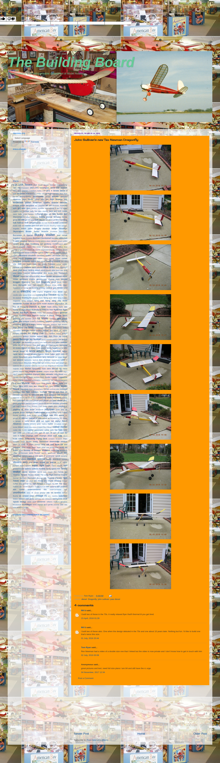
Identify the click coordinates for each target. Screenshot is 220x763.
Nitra (22, 389)
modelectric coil (47, 380)
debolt (37, 270)
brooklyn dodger (50, 229)
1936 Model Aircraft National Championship (50, 185)
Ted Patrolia (58, 472)
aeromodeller (38, 196)
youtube (56, 505)
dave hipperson (61, 267)
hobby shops (57, 328)
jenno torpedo (47, 339)
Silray (23, 447)
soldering (55, 450)
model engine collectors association (27, 380)
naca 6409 (23, 386)
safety (46, 430)
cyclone (16, 267)
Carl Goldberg (32, 244)
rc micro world (28, 421)
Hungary (16, 333)
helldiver (54, 324)
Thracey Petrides (54, 478)
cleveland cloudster (27, 255)
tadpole (59, 465)
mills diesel (58, 374)
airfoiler (55, 196)
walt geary (30, 499)
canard (54, 241)
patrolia (35, 400)
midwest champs (32, 374)
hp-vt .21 (58, 330)
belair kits (47, 214)
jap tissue (63, 336)
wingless (64, 502)
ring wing (32, 427)
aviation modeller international (42, 208)
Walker (15, 499)
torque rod (50, 484)
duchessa (22, 285)
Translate (31, 142)
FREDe (45, 310)
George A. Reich (47, 316)
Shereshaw (43, 442)
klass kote (35, 348)
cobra (40, 258)
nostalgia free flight (21, 392)
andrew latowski (59, 202)
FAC (62, 295)
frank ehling (52, 307)
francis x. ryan (37, 306)
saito (52, 430)
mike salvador (46, 374)
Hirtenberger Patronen (43, 328)
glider (15, 321)
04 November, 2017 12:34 (93, 672)
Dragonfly (92, 599)
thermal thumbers (20, 478)
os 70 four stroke (26, 398)
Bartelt (40, 214)
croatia (44, 264)
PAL (45, 397)
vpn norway (15, 127)
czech (22, 267)
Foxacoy (24, 307)
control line (35, 261)
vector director (40, 493)
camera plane (45, 241)
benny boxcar (45, 217)
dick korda (48, 273)
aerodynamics (25, 196)
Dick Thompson (60, 273)
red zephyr (56, 421)
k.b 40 (23, 345)
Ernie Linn (31, 295)
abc (43, 194)
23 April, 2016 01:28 (90, 618)
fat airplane (17, 298)
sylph (48, 465)
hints (30, 327)
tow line (58, 484)
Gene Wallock (33, 316)
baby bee (33, 211)
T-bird (54, 465)
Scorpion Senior (19, 442)
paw (50, 400)
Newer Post (81, 733)
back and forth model (58, 211)
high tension (62, 324)
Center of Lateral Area (58, 247)
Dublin (64, 282)
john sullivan (103, 599)
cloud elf (64, 256)
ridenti (26, 427)
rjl (36, 427)
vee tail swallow (54, 493)
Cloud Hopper (18, 258)
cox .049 (17, 264)
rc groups (17, 421)
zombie (26, 507)
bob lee (41, 223)
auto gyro (25, 208)
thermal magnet (60, 475)
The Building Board (71, 62)
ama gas (44, 199)
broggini (37, 229)
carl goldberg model (48, 244)
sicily (43, 444)
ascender (55, 205)
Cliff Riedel (56, 256)
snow (21, 450)
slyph (38, 447)
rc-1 (38, 421)
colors (45, 258)
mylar (61, 383)
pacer (39, 398)
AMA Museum (56, 199)
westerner (41, 502)
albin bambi (27, 199)
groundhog (17, 324)
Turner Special (40, 487)
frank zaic (63, 307)
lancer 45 (24, 351)
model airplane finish (36, 377)
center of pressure (19, 250)
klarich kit (25, 348)
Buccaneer (63, 231)
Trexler (25, 487)
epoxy (25, 295)
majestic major (18, 369)
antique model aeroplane (23, 205)
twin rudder (19, 489)
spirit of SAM (33, 456)
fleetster (35, 298)
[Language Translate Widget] (28, 138)
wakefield (63, 496)
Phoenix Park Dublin (39, 406)
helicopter (46, 324)
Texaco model (34, 475)
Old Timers (62, 395)
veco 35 (30, 493)
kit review (17, 348)
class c (15, 256)
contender (26, 261)
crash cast (37, 264)
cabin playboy (21, 241)
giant (34, 319)
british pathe (27, 229)
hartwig (39, 324)
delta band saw (57, 270)
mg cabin (59, 371)
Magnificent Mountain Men (57, 366)
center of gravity (43, 247)
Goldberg (33, 321)
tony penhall (23, 484)
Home (141, 733)
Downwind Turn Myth (31, 282)
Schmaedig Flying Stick (36, 439)
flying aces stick (50, 298)
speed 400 (62, 453)
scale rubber (18, 439)
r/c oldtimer (23, 418)
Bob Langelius (31, 223)
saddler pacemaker (36, 430)
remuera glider (35, 424)
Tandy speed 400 (53, 469)
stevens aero (20, 462)
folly (59, 301)
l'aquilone (56, 348)
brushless (53, 231)
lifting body (28, 363)
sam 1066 (17, 433)
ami (65, 199)
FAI (65, 295)
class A (64, 253)
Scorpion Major (61, 439)
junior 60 (16, 345)
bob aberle (40, 220)
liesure (20, 363)
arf (47, 205)
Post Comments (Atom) (97, 740)
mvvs (43, 383)
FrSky (39, 313)
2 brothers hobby (35, 191)
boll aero (39, 226)
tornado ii (41, 484)
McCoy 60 (57, 368)
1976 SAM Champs (20, 191)
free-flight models (28, 312)
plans (56, 406)
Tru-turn (31, 487)
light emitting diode (48, 363)
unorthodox (19, 492)
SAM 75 (16, 436)
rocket (40, 427)
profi (59, 412)
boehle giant (30, 226)
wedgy (23, 502)
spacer (44, 453)
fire (30, 298)
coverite (57, 261)
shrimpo (37, 444)
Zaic (62, 505)
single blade (31, 447)
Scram (29, 442)
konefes (43, 348)
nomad (46, 389)
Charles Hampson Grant (58, 250)
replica (44, 424)
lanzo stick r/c (61, 354)
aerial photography (52, 194)
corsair (42, 261)
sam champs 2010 (43, 436)
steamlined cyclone (60, 459)
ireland (39, 336)
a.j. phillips (37, 194)
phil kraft (16, 406)
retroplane (57, 424)
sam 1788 (26, 433)
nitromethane (38, 389)
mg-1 (65, 371)
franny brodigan (19, 310)
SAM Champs (26, 436)
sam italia (57, 436)
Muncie (26, 383)
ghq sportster (26, 319)
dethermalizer (36, 273)
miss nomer (23, 377)
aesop (48, 196)
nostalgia (63, 389)
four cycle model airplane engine (46, 304)
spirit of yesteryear (47, 456)
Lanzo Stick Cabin (46, 354)
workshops (27, 504)
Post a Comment (86, 678)
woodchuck (17, 505)
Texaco (24, 475)
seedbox (12, 127)
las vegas (58, 357)
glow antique (24, 321)
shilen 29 (24, 444)
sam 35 (42, 433)
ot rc (35, 398)
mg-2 (15, 374)
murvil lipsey (35, 383)
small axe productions (50, 447)
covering (49, 261)
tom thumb (48, 481)
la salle (64, 348)
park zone (29, 400)
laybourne (28, 360)
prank (48, 412)
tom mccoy (38, 481)
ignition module (29, 336)
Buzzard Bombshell (42, 238)
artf (50, 205)
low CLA (41, 366)
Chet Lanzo (49, 252)
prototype (22, 415)
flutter (41, 298)
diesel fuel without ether (30, 276)
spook (57, 456)
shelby (35, 442)
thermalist (32, 478)
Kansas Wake (31, 345)
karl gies (41, 345)
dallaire (28, 267)
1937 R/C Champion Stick (42, 188)
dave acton (49, 267)
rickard (20, 427)
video (31, 496)
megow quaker (36, 371)
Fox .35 (64, 304)
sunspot (16, 465)
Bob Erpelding (61, 220)
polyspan (49, 409)
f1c (58, 295)
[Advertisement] (140, 708)
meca (65, 369)
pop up (64, 410)
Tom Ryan (86, 647)
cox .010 (64, 261)
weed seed (31, 502)
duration (40, 285)
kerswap (63, 345)
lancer (16, 351)
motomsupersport (60, 380)
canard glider (18, 244)
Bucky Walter (45, 235)
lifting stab (36, 363)
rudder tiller (17, 430)
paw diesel (115, 599)
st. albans (22, 459)
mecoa (15, 371)
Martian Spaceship (33, 369)
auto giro (17, 208)
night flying (49, 386)
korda (49, 348)
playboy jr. (63, 406)
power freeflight (26, 412)
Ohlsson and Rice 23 (57, 392)
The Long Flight (47, 475)
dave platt (17, 270)
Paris (15, 400)
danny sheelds (37, 267)
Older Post (200, 733)
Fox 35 (16, 307)
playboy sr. (18, 409)
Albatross (17, 199)
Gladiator (53, 319)
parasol (64, 398)
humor (64, 330)
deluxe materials (23, 273)
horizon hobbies (36, 330)
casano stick (31, 247)
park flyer (21, 401)
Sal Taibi (58, 430)
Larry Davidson (35, 357)
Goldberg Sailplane (45, 321)
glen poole (62, 318)
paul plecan (44, 401)
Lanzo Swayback (20, 357)
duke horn (32, 285)
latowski (20, 360)
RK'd (83, 610)
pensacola (42, 403)
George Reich (61, 316)
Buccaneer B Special (23, 235)
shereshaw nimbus (58, 441)
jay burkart (35, 339)
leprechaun (56, 360)
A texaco (29, 194)
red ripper (45, 421)
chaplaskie (45, 250)
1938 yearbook (61, 188)
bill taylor (31, 220)
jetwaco (55, 339)
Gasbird (22, 316)
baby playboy (43, 211)
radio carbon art (44, 418)
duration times (50, 285)
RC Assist (63, 418)
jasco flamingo (21, 339)
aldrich (37, 199)
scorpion (51, 439)
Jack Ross (53, 336)
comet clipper (55, 258)
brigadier (16, 229)
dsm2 (53, 282)
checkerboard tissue (21, 253)
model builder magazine (56, 377)
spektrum (17, 456)
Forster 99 (27, 303)
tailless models (38, 469)
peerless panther (32, 403)
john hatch (43, 342)
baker (15, 214)
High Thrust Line (20, 328)
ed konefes (33, 288)
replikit (50, 424)
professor (54, 412)
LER (63, 360)
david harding (28, 270)
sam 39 (49, 433)
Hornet (46, 330)
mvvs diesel (52, 383)
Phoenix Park (25, 406)
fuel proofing (48, 313)
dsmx (59, 282)
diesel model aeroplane (51, 276)
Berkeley (57, 217)
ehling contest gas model (51, 288)
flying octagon (27, 301)
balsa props (22, 214)
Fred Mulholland (34, 310)
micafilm (21, 374)
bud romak (62, 235)
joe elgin (17, 342)
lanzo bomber (53, 351)
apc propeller (40, 205)
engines (40, 292)
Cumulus (51, 264)
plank (50, 406)
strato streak (39, 462)
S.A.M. (24, 430)
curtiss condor (61, 264)
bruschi (45, 231)
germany (16, 319)
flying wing (50, 301)
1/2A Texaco (25, 184)
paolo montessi (54, 397)
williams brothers (53, 502)
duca (15, 285)
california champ (34, 241)
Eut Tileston (50, 294)
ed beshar (24, 288)
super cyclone (25, 465)
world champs (38, 505)
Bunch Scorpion (27, 238)
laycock (35, 360)
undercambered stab (58, 489)
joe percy (35, 342)
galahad (63, 312)
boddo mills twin (19, 226)
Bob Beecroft (50, 220)
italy (45, 336)
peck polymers (19, 403)
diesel (84, 599)
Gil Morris (42, 318)
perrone (49, 403)
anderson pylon (22, 202)
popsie (16, 412)
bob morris (48, 223)
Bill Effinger (22, 220)
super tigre (38, 465)
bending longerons (31, 217)
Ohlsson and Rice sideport (43, 395)
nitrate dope (28, 389)
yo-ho (50, 505)
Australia (63, 205)
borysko (47, 226)
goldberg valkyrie (60, 321)
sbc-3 (65, 436)
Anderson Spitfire (41, 202)
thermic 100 (41, 478)
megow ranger (48, 371)
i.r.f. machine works (53, 333)
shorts (31, 444)
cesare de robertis (33, 250)
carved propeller (19, 247)
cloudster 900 (31, 258)
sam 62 (63, 433)
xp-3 (45, 505)
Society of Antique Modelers (37, 450)
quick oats (48, 415)
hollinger (25, 330)
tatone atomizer (29, 472)
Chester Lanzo (37, 252)
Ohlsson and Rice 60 (22, 395)
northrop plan (54, 389)
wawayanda (57, 499)
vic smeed (24, 496)
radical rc (33, 418)
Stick (30, 462)
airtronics (64, 196)
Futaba (56, 313)
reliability (26, 424)
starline (49, 459)
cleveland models (44, 256)
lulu (46, 366)
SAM (65, 430)
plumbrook (39, 409)
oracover (16, 398)
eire (18, 292)
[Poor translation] (11, 19)
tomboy (57, 481)
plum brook (30, 410)
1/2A (15, 185)
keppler (56, 345)
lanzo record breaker (27, 354)
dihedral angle (54, 279)
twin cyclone (51, 487)
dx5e (60, 285)
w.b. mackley (53, 496)
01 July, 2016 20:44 (90, 638)
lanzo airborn (36, 351)
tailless (28, 469)
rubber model (60, 426)
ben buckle (57, 214)
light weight (60, 363)
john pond (51, 342)
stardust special (36, 458)
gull (23, 324)
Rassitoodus (54, 418)
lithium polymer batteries (29, 366)
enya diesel (57, 292)
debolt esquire (45, 270)
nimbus (57, 386)
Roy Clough (47, 427)
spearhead (51, 453)
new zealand (38, 386)
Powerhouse (39, 412)
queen (40, 415)
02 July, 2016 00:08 (90, 655)
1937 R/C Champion (21, 188)
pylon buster (32, 415)
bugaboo (16, 238)
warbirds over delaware (43, 499)
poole (58, 409)
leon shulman (45, 360)
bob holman (18, 223)
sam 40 (56, 433)
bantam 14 (32, 214)
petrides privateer (60, 403)
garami (15, 315)
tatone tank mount (44, 472)
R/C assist (59, 415)
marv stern (46, 369)
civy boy (58, 253)
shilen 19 (16, 444)
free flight (54, 310)
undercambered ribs (37, 489)
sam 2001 (34, 433)
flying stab (39, 301)
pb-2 (65, 400)
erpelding (39, 295)
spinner (25, 456)
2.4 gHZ (46, 191)
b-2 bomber (24, 211)
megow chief (23, 371)
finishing (25, 298)
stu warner (51, 462)
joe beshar (63, 339)
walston (22, 499)
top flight (32, 484)
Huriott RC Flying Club (32, 333)
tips (65, 477)
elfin (34, 292)
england (47, 292)
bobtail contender (60, 223)
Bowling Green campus (58, 226)
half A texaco (31, 324)
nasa (31, 386)
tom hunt (29, 481)
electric (26, 291)
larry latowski (48, 357)
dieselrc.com (41, 279)
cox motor (27, 264)
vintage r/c (41, 495)
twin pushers (62, 487)
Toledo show (19, 481)
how (51, 330)
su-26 (59, 462)
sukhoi (64, 462)
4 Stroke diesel (58, 191)
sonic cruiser (34, 453)
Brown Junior (32, 231)
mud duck (17, 383)
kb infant (49, 345)
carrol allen (63, 244)
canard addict (62, 241)
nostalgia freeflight (39, 392)
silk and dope (52, 444)
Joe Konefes (26, 342)
